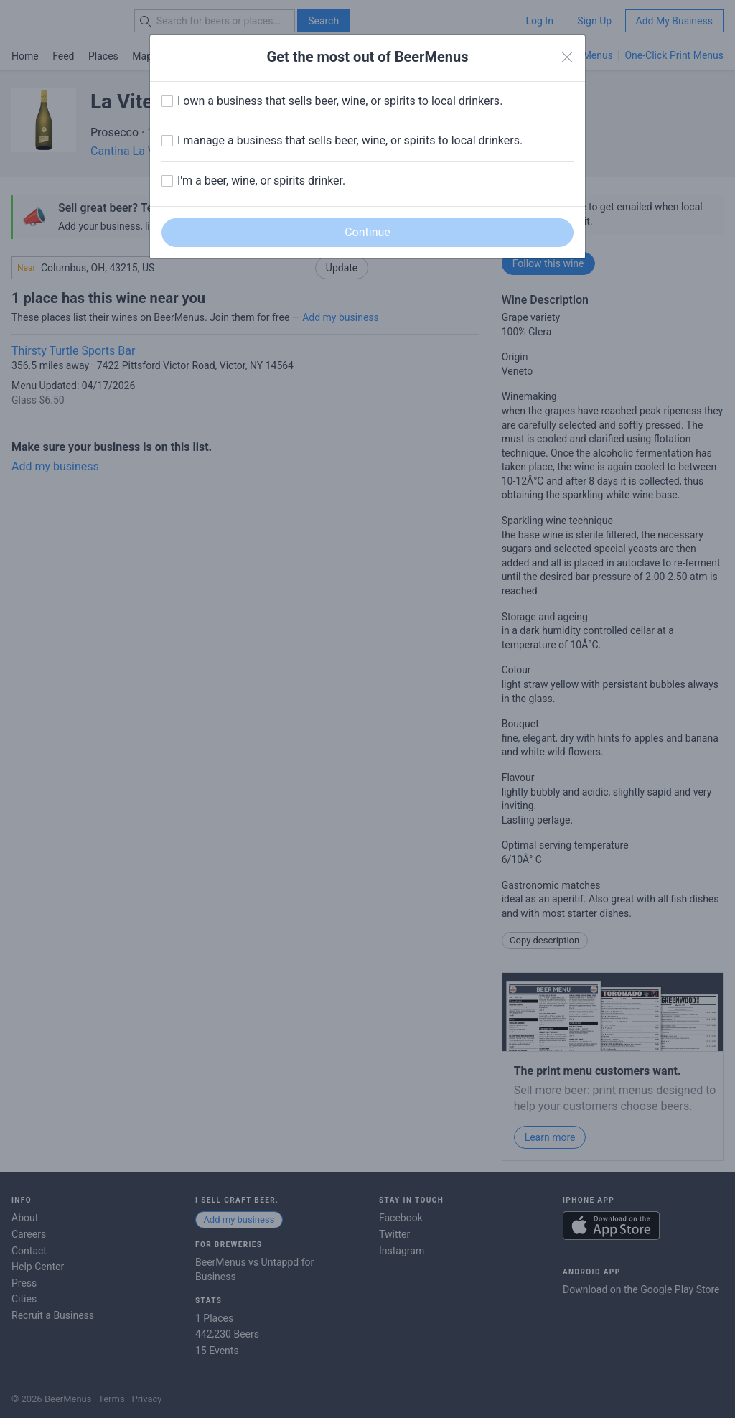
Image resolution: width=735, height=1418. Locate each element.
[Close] (567, 57)
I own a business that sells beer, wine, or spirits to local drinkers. (339, 101)
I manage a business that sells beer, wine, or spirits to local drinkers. (350, 140)
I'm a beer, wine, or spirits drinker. (261, 180)
